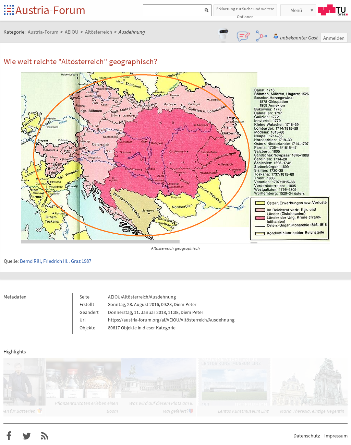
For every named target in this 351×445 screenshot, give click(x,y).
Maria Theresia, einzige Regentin (312, 411)
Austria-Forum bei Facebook (8, 436)
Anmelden (333, 38)
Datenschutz (306, 435)
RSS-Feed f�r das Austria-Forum (44, 436)
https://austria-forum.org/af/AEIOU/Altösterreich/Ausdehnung (171, 320)
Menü (296, 10)
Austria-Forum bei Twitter (26, 436)
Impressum (336, 435)
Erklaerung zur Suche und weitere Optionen (245, 11)
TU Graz (333, 9)
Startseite (9, 10)
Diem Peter (185, 304)
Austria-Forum (50, 10)
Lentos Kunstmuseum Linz (243, 411)
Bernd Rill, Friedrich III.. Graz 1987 (55, 261)
